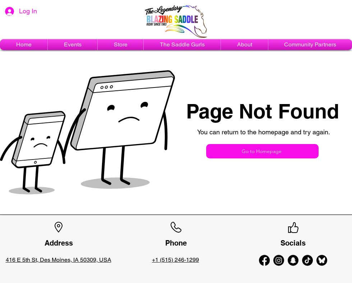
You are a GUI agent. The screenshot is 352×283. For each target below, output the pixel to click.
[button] (73, 44)
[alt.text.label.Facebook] (264, 260)
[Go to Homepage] (262, 151)
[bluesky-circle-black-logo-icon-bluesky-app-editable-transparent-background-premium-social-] (321, 260)
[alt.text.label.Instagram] (278, 260)
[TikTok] (307, 260)
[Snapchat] (293, 260)
